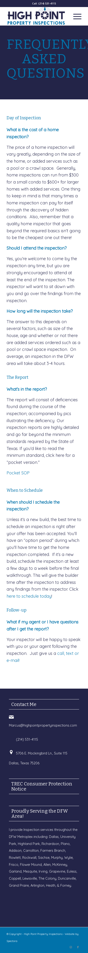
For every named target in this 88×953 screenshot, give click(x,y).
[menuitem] (75, 16)
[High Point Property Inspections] (36, 16)
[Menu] (75, 16)
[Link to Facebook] (77, 947)
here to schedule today (29, 596)
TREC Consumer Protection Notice (41, 786)
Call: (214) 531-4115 (44, 3)
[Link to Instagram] (70, 947)
